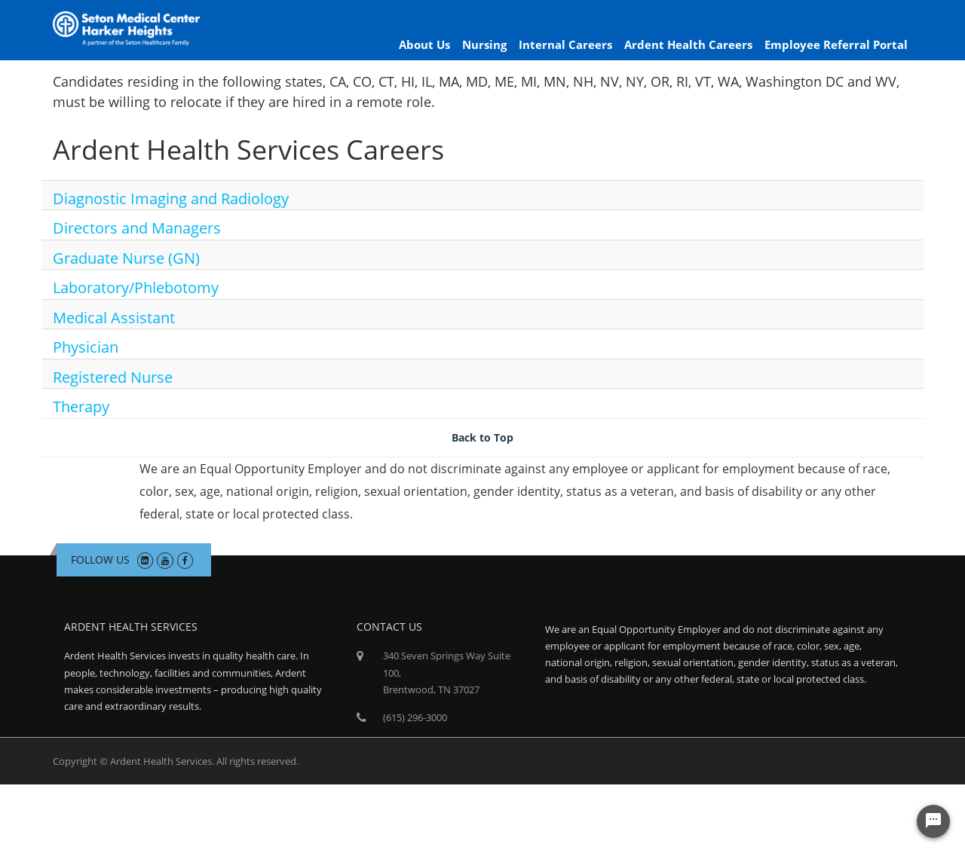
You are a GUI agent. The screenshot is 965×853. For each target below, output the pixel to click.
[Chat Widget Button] (933, 821)
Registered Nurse (113, 377)
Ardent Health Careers (688, 44)
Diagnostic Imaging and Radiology (171, 198)
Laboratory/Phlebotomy (136, 287)
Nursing (484, 44)
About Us (424, 44)
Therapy (81, 406)
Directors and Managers (137, 228)
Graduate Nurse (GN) (126, 258)
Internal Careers (565, 44)
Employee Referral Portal (836, 44)
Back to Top (482, 437)
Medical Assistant (114, 317)
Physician (85, 347)
